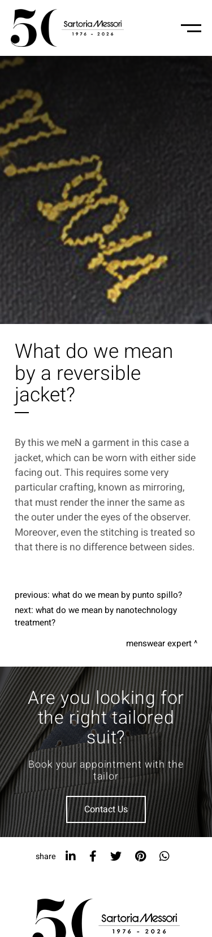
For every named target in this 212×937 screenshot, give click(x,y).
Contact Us (106, 809)
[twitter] (116, 856)
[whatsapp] (164, 856)
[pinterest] (140, 856)
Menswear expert (159, 643)
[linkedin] (71, 856)
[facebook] (93, 856)
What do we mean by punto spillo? (117, 595)
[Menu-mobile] (191, 28)
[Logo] (67, 28)
